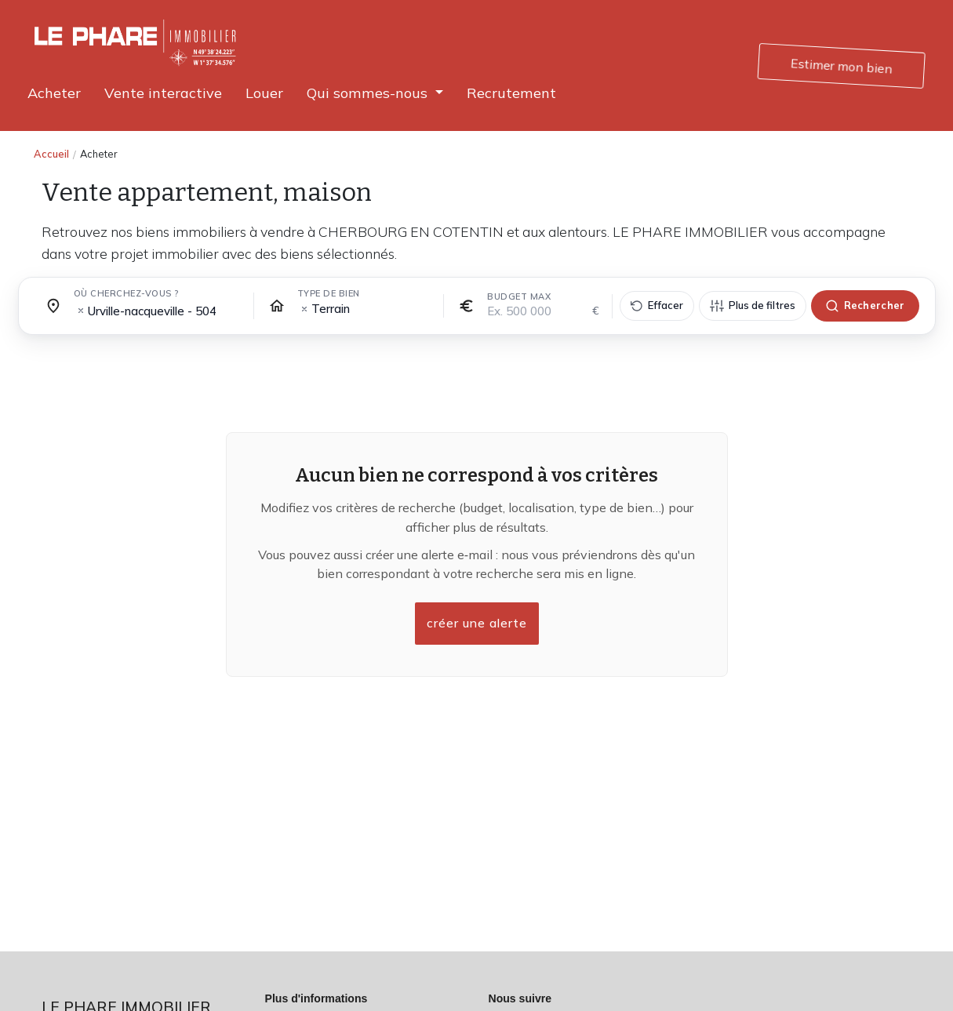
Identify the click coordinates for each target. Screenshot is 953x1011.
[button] (375, 93)
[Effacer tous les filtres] (657, 306)
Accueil (51, 153)
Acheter (99, 153)
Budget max (519, 296)
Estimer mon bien (842, 66)
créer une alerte (477, 623)
